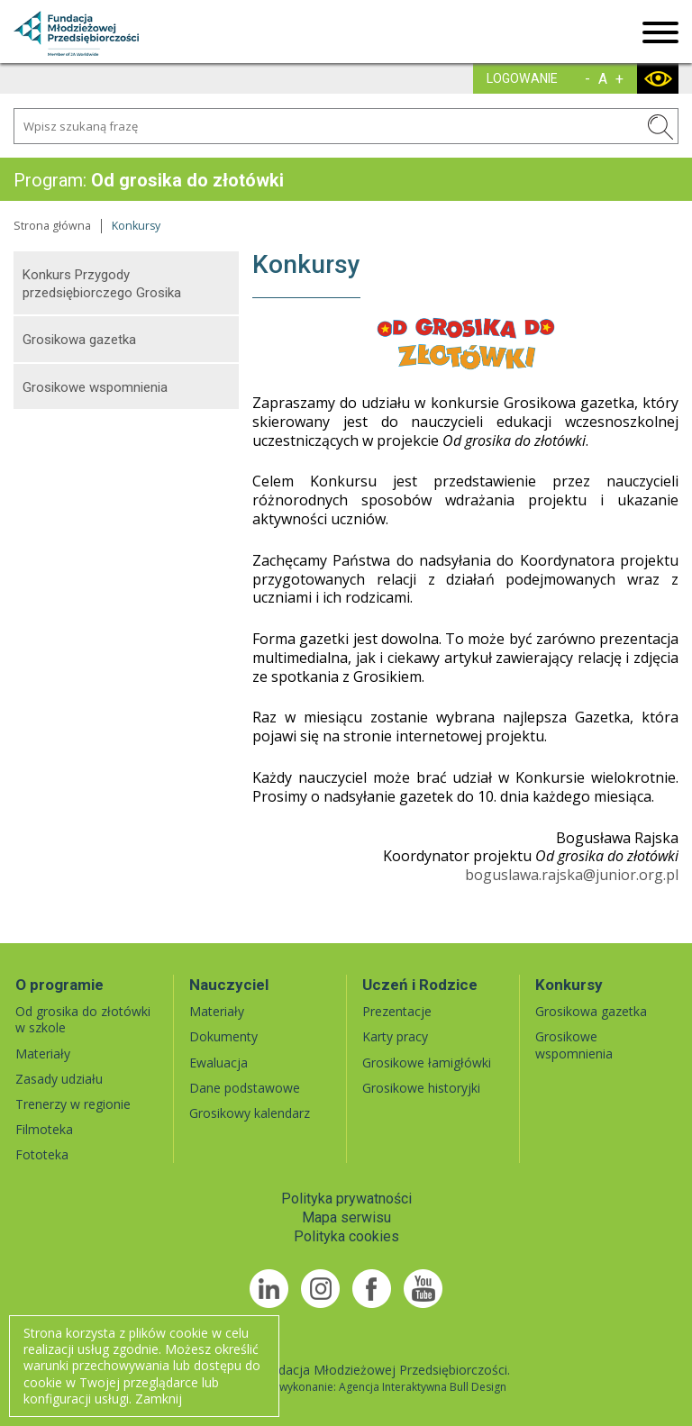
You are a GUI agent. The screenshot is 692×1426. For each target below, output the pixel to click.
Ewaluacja (218, 1062)
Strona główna (52, 225)
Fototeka (41, 1154)
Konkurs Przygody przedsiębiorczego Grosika (102, 284)
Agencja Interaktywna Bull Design (422, 1386)
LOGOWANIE (522, 78)
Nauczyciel (229, 985)
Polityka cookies (346, 1236)
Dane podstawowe (244, 1087)
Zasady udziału (59, 1078)
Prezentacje (397, 1011)
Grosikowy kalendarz (249, 1113)
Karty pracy (395, 1036)
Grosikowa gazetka (79, 340)
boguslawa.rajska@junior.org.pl (571, 875)
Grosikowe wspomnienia (95, 387)
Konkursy (569, 985)
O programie (59, 985)
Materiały (42, 1053)
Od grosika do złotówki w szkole (82, 1019)
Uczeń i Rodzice (420, 985)
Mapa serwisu (346, 1217)
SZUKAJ (660, 127)
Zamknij (158, 1398)
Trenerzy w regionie (73, 1104)
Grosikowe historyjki (421, 1087)
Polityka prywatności (346, 1198)
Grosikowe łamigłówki (426, 1062)
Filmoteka (44, 1129)
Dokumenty (223, 1036)
